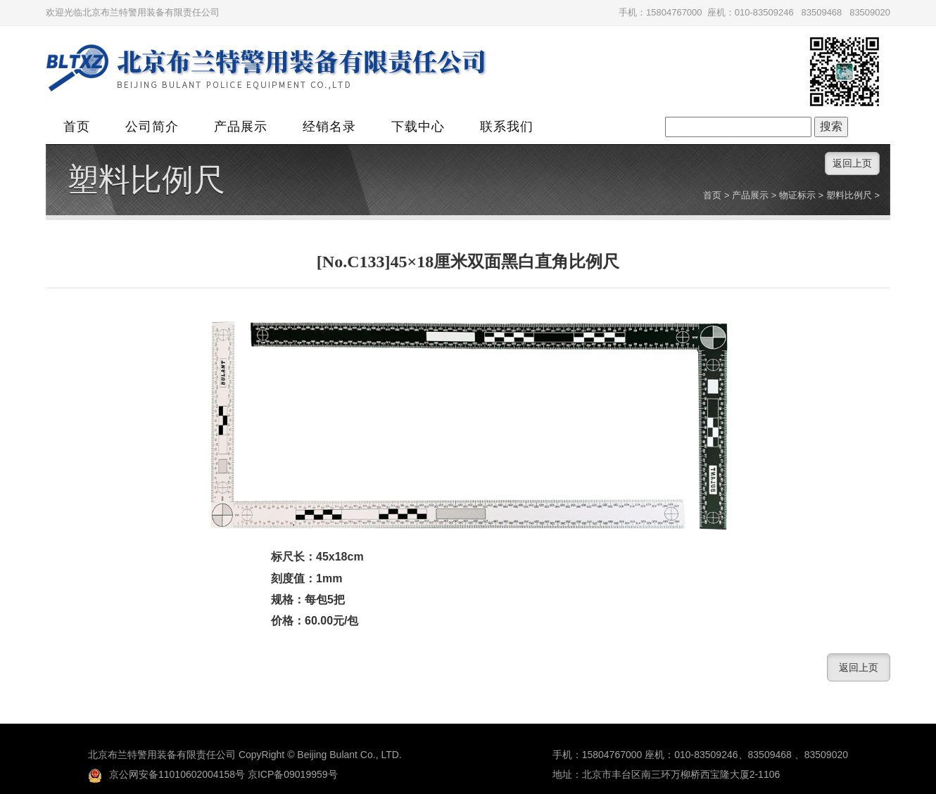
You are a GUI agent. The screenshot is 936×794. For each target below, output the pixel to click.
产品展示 (240, 127)
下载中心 (418, 127)
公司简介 (152, 127)
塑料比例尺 (146, 180)
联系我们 (506, 127)
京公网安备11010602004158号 (166, 774)
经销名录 (329, 127)
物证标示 (797, 195)
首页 (76, 127)
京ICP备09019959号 (293, 774)
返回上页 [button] (852, 163)
